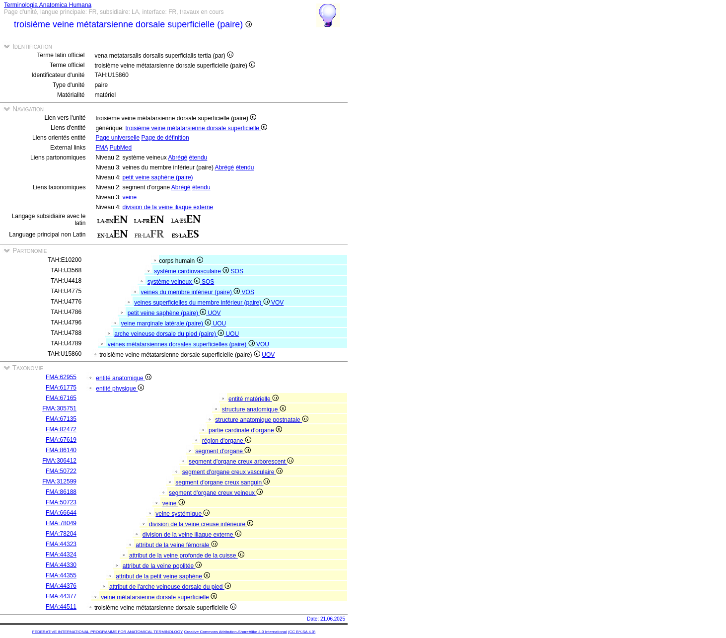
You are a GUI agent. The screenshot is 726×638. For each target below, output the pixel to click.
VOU (262, 344)
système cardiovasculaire (192, 271)
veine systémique (182, 513)
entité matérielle (253, 399)
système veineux (174, 281)
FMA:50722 (61, 471)
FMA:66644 (61, 512)
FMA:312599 (59, 481)
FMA (101, 147)
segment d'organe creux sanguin (222, 482)
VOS (248, 292)
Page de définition (165, 137)
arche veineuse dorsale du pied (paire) (169, 333)
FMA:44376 (61, 585)
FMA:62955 (61, 377)
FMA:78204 (61, 533)
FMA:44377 (61, 596)
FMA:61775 (61, 387)
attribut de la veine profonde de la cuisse (186, 555)
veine (129, 197)
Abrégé (178, 157)
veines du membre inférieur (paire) (191, 292)
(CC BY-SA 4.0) (301, 632)
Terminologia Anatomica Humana (47, 4)
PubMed (120, 147)
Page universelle (117, 137)
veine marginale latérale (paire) (167, 323)
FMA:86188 (61, 491)
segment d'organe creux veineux (216, 492)
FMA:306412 (59, 460)
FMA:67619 (61, 439)
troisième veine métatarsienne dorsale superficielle (197, 128)
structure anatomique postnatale (261, 419)
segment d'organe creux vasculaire (232, 472)
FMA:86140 (61, 450)
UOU (219, 323)
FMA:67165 (61, 398)
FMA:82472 (61, 429)
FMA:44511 (61, 606)
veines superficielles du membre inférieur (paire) (202, 302)
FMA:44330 (61, 564)
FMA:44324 (61, 554)
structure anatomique (254, 409)
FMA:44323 (61, 544)
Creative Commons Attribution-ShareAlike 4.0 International (235, 632)
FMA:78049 (61, 523)
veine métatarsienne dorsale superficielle (159, 597)
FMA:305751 (59, 408)
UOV (214, 313)
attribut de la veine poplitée (162, 565)
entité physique (120, 388)
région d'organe (226, 440)
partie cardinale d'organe (245, 430)
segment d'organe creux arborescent (241, 461)
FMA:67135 (61, 418)
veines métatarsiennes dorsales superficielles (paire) (182, 344)
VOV (277, 302)
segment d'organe (223, 451)
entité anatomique (123, 378)
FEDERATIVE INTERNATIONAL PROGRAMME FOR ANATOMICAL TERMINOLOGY (107, 632)
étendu (198, 157)
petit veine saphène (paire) (157, 177)
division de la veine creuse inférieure (201, 524)
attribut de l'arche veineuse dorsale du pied (170, 586)
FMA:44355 (61, 575)
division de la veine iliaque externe (167, 207)
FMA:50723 (61, 502)
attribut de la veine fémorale (176, 545)
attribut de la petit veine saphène (163, 576)
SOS (237, 271)
